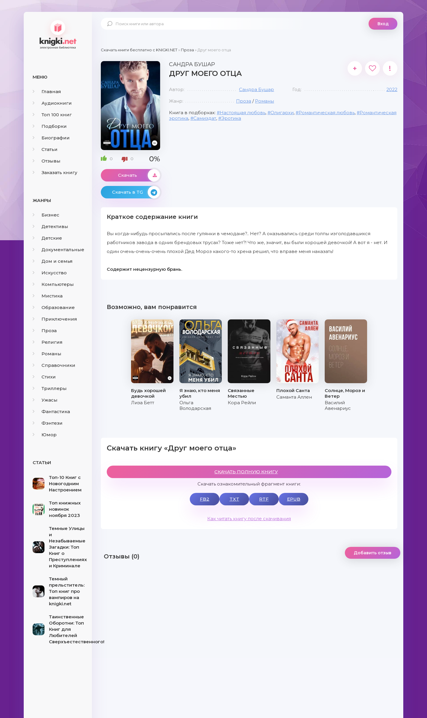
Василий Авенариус (338, 405)
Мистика (48, 296)
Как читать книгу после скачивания (249, 518)
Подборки (50, 126)
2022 (391, 89)
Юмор (45, 434)
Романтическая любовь (327, 112)
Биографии (51, 138)
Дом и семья (53, 261)
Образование (54, 307)
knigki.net (58, 34)
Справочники (54, 365)
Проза (45, 330)
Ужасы (45, 400)
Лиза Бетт (142, 402)
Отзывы (46, 161)
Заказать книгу (55, 172)
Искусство (50, 273)
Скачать (139, 175)
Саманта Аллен (294, 397)
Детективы (50, 226)
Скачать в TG (136, 192)
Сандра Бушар (256, 89)
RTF (264, 499)
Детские (47, 238)
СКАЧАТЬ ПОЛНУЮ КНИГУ (246, 472)
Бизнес (46, 215)
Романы (47, 353)
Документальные (58, 249)
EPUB (293, 499)
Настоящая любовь (242, 112)
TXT (234, 499)
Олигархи (282, 112)
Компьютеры (53, 284)
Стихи (44, 377)
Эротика (231, 118)
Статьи (45, 149)
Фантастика (51, 411)
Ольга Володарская (195, 405)
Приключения (55, 319)
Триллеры (50, 388)
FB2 (204, 499)
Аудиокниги (52, 103)
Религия (48, 342)
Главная (47, 91)
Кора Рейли (242, 402)
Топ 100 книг (52, 114)
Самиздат (204, 118)
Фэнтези (48, 423)
